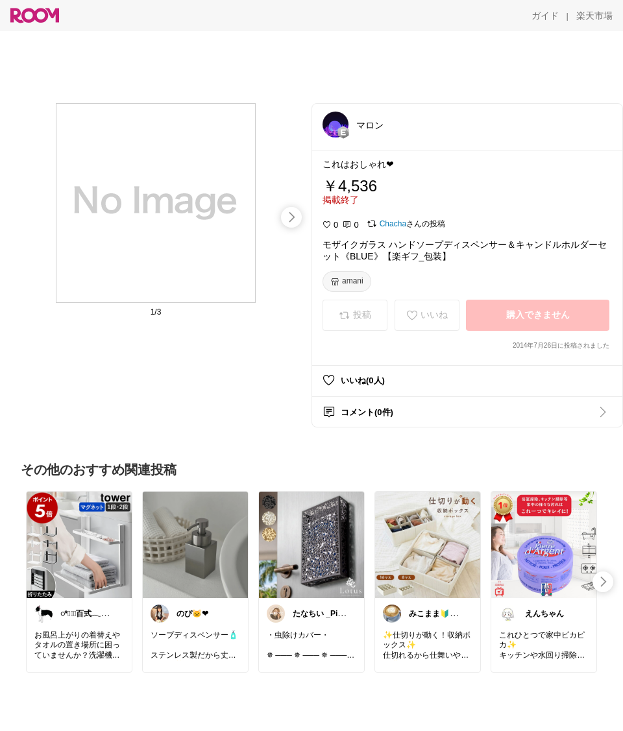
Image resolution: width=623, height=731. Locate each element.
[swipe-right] (291, 217)
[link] (79, 544)
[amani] (347, 281)
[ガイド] (545, 15)
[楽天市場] (594, 15)
